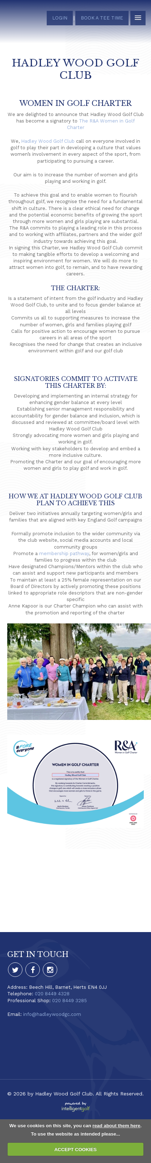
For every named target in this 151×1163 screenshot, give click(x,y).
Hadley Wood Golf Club (48, 141)
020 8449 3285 (69, 1000)
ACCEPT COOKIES (75, 1149)
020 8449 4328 (52, 993)
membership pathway (64, 553)
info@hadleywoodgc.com (52, 1014)
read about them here (116, 1125)
